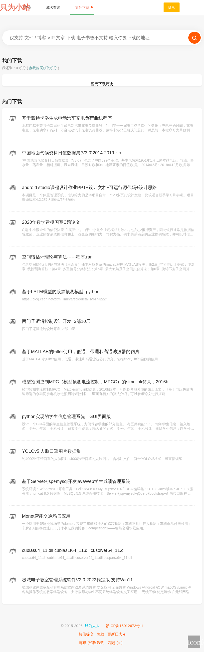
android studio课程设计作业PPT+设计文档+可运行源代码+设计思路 (89, 187)
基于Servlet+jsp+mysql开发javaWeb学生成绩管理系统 (76, 481)
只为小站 (15, 7)
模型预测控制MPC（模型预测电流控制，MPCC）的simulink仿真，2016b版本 (97, 382)
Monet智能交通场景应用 (46, 516)
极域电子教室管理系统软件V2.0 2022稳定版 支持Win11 (77, 579)
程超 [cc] (115, 643)
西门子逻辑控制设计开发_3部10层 (56, 321)
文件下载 (84, 7)
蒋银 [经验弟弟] (92, 643)
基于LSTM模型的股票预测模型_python (60, 291)
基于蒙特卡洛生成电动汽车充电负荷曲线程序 (67, 118)
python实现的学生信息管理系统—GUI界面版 (66, 416)
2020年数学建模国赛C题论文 (51, 222)
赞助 (100, 634)
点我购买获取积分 (43, 68)
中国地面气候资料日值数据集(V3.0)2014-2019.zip (71, 152)
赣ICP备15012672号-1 (124, 626)
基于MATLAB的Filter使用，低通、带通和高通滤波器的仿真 (81, 351)
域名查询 (53, 7)
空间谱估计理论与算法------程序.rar (57, 256)
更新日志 (116, 634)
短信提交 (86, 634)
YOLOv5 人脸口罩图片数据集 (51, 451)
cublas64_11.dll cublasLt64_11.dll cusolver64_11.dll (74, 550)
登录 (171, 7)
